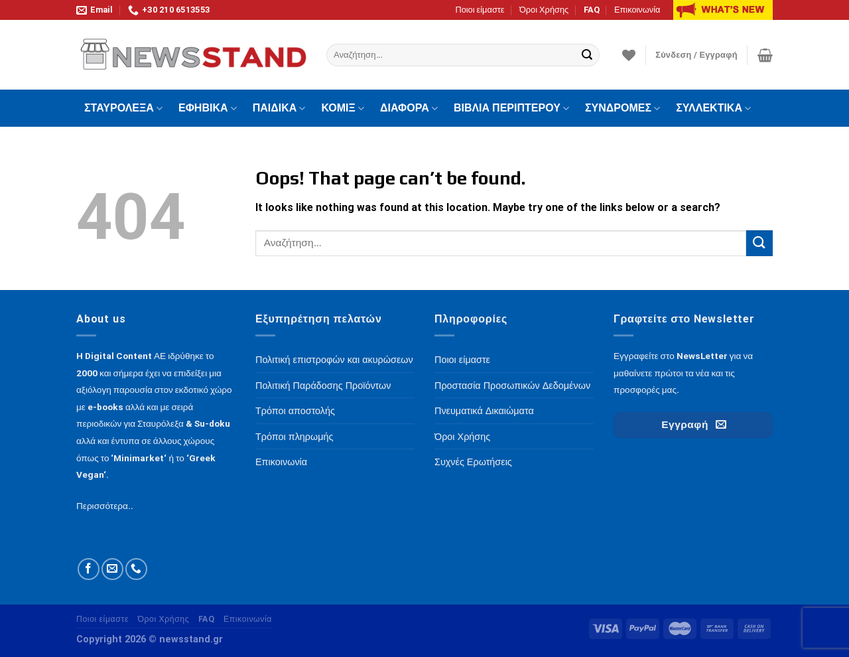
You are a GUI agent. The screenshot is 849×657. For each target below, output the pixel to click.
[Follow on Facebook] (88, 569)
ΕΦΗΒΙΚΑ (207, 108)
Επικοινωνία (637, 10)
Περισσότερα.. (104, 505)
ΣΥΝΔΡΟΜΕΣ (622, 108)
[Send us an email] (112, 569)
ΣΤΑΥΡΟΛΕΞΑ (123, 108)
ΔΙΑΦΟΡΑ (409, 108)
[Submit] (587, 55)
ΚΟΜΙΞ (342, 108)
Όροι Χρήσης (543, 10)
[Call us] (136, 569)
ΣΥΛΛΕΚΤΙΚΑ (713, 108)
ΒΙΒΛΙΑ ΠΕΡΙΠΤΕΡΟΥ (511, 108)
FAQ (592, 10)
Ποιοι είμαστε (479, 10)
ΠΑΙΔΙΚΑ (279, 108)
